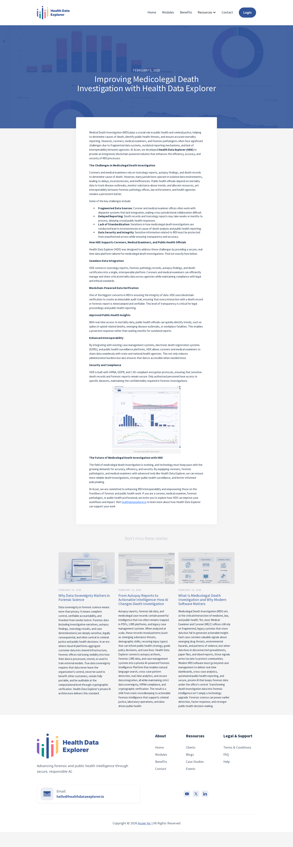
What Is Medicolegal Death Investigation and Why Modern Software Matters (202, 599)
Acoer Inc (144, 823)
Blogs (190, 754)
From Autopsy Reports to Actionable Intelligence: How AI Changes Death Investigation (143, 599)
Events (190, 769)
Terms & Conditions (237, 747)
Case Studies (195, 762)
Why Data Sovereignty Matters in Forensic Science (84, 597)
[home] (53, 12)
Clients (190, 747)
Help (226, 762)
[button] (207, 12)
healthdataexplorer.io (134, 502)
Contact (227, 12)
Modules (168, 12)
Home (151, 12)
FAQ (226, 754)
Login (247, 12)
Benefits (186, 12)
